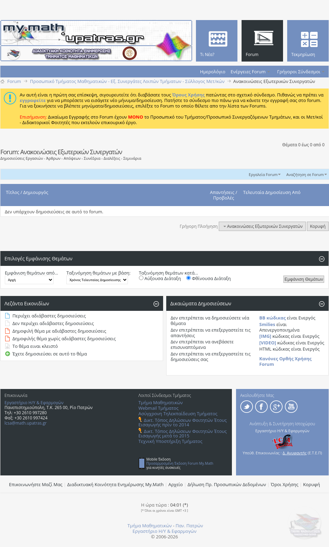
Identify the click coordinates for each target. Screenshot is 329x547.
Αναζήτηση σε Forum (305, 174)
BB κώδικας (272, 318)
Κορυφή (318, 226)
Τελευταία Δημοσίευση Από (272, 192)
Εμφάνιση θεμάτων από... (31, 273)
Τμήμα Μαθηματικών (161, 402)
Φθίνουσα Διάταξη (208, 278)
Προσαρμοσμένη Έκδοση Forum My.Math (180, 463)
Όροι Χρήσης (285, 484)
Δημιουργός (35, 192)
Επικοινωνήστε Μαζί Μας (36, 484)
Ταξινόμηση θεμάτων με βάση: (98, 273)
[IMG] (265, 336)
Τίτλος (12, 192)
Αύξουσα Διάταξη (160, 278)
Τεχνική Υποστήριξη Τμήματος (171, 441)
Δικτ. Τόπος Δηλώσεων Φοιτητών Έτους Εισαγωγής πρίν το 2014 (183, 422)
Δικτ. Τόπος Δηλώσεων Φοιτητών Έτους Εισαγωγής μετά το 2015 (183, 433)
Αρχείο (175, 484)
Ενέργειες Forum (248, 71)
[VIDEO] (267, 343)
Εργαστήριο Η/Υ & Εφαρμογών (34, 403)
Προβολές (223, 198)
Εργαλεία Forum (263, 174)
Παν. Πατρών (189, 525)
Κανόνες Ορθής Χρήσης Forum (285, 361)
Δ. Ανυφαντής (295, 452)
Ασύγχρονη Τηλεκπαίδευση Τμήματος (178, 413)
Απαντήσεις (222, 192)
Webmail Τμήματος (159, 408)
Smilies (267, 324)
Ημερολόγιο (212, 71)
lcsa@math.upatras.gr (25, 423)
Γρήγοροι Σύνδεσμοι (298, 71)
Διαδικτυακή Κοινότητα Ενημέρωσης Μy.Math (115, 484)
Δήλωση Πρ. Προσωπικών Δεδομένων (227, 484)
